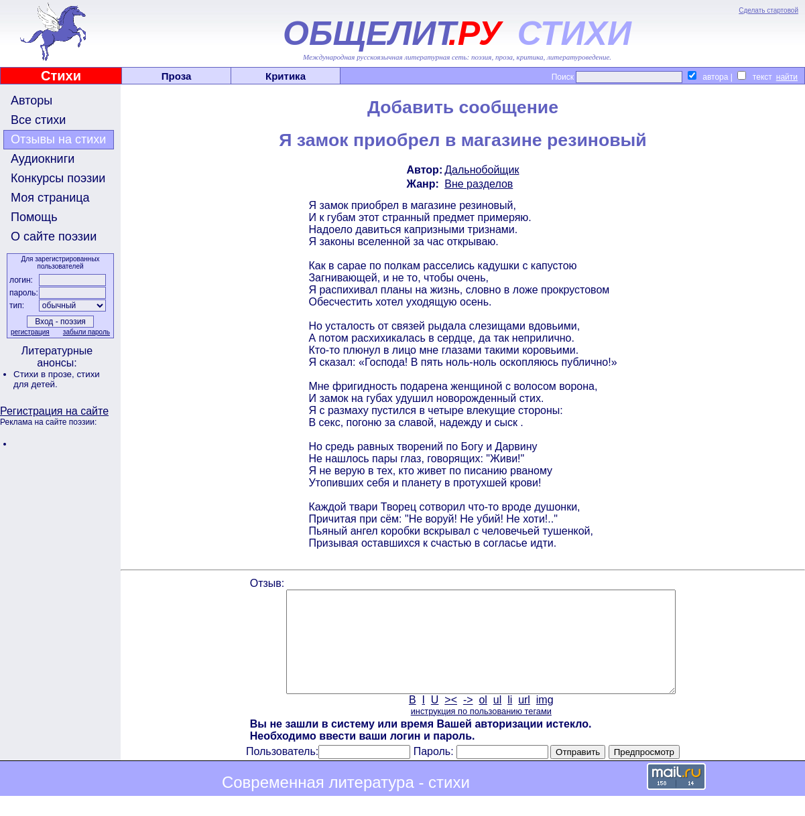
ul (497, 720)
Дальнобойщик (481, 170)
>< (450, 720)
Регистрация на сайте (54, 411)
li (509, 720)
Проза (177, 76)
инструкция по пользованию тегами (481, 731)
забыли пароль (86, 332)
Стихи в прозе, (44, 374)
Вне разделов (478, 184)
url (524, 720)
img (545, 720)
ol (483, 720)
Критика (285, 76)
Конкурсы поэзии (58, 178)
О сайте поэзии (54, 236)
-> (468, 720)
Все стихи (38, 120)
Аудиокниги (42, 158)
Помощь (34, 217)
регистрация (30, 332)
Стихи (61, 75)
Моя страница (50, 197)
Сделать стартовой (768, 10)
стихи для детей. (56, 379)
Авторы (31, 100)
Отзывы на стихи (58, 139)
